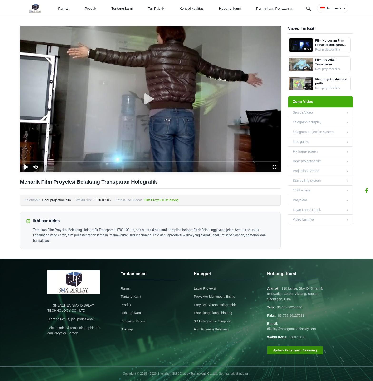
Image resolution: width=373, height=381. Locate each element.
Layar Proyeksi (205, 288)
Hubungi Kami (131, 313)
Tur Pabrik (156, 8)
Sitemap (127, 329)
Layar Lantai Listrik (307, 210)
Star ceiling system (307, 180)
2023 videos (302, 190)
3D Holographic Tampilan (212, 321)
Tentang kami (122, 8)
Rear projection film (307, 161)
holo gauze (301, 142)
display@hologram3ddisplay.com (291, 329)
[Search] (308, 8)
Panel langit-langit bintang (213, 313)
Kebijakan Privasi (133, 321)
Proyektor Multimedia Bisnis (214, 296)
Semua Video (303, 112)
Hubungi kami (230, 8)
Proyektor (300, 200)
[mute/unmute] (35, 166)
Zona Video (303, 102)
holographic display (307, 122)
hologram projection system (313, 132)
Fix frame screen (305, 151)
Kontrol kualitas (191, 8)
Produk (90, 8)
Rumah (63, 8)
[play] (150, 99)
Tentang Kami (131, 296)
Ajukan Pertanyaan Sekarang (295, 350)
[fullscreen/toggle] (274, 166)
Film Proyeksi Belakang (161, 200)
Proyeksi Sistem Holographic (215, 305)
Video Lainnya (303, 219)
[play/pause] (26, 166)
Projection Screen (306, 171)
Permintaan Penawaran (274, 8)
